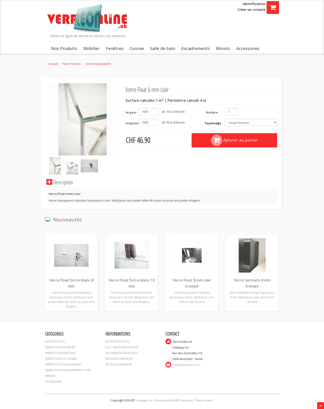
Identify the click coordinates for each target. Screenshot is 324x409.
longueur (130, 123)
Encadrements (195, 48)
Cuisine (137, 48)
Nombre (212, 112)
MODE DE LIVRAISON (118, 364)
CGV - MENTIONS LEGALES (121, 347)
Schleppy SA (144, 400)
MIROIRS (50, 376)
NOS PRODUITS (55, 341)
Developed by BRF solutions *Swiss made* (184, 400)
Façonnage (213, 123)
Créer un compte (251, 9)
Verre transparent (98, 64)
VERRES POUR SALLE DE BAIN (63, 364)
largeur (130, 112)
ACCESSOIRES (53, 382)
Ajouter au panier (234, 140)
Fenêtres (114, 48)
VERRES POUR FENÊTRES (60, 353)
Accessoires (247, 48)
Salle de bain (162, 48)
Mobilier (91, 48)
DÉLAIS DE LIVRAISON (118, 359)
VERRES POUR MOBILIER (60, 347)
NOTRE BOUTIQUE (117, 341)
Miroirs (223, 48)
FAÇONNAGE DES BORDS (121, 353)
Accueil (53, 64)
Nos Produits (64, 48)
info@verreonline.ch (186, 365)
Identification (254, 3)
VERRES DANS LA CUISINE (61, 359)
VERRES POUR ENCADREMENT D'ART (68, 370)
